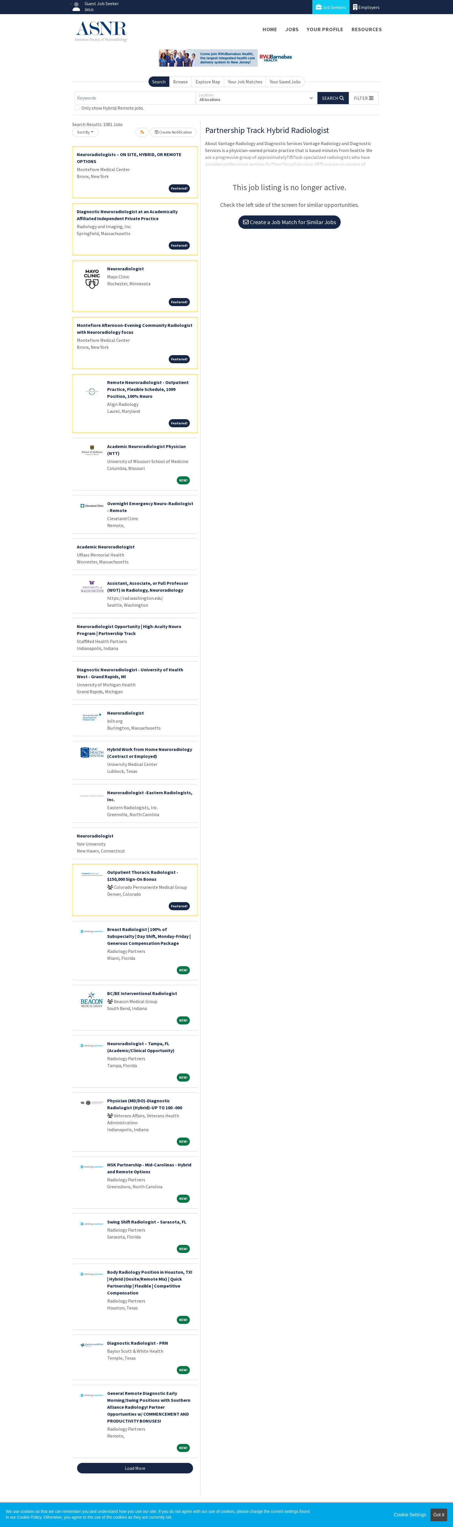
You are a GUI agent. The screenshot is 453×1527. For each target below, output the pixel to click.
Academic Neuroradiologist (106, 547)
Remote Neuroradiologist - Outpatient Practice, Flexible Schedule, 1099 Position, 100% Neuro (148, 389)
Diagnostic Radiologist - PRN (137, 1343)
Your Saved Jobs (285, 82)
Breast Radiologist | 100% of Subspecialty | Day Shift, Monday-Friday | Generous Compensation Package (149, 936)
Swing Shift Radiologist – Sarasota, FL (146, 1222)
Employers (366, 7)
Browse (180, 82)
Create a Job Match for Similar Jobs (289, 222)
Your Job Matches (245, 82)
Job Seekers (331, 7)
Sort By (83, 132)
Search (159, 82)
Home (270, 29)
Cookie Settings (410, 1514)
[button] (363, 98)
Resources (367, 29)
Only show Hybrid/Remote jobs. (112, 108)
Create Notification (173, 132)
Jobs (292, 29)
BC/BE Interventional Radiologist (142, 993)
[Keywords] (135, 98)
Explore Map (208, 82)
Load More (135, 1468)
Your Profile (325, 29)
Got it (438, 1514)
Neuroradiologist (125, 268)
